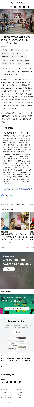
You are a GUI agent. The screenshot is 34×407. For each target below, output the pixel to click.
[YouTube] (24, 7)
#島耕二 (22, 53)
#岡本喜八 (25, 50)
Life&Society (10, 360)
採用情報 (3, 392)
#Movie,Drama (5, 53)
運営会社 (19, 389)
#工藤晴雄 (4, 60)
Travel (23, 360)
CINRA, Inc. (8, 374)
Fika (2, 366)
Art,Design (10, 358)
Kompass (8, 366)
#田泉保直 (19, 63)
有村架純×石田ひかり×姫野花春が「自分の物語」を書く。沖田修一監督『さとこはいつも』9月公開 (14, 236)
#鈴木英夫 (19, 60)
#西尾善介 (12, 60)
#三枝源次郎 (27, 63)
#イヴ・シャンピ (15, 56)
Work (17, 360)
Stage (27, 358)
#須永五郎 (23, 56)
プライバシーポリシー (6, 397)
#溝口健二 (18, 50)
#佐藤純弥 (26, 60)
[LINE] (29, 7)
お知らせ (3, 395)
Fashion (28, 360)
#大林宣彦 (4, 50)
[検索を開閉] (29, 2)
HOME (3, 204)
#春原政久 (12, 63)
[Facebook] (20, 7)
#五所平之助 (15, 53)
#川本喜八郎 (5, 56)
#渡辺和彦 (4, 63)
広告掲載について (21, 392)
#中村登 (11, 50)
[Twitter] (11, 7)
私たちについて (5, 389)
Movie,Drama (9, 204)
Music (3, 358)
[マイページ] (2, 2)
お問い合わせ (20, 395)
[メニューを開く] (31, 2)
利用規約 (19, 397)
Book (3, 360)
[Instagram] (15, 7)
